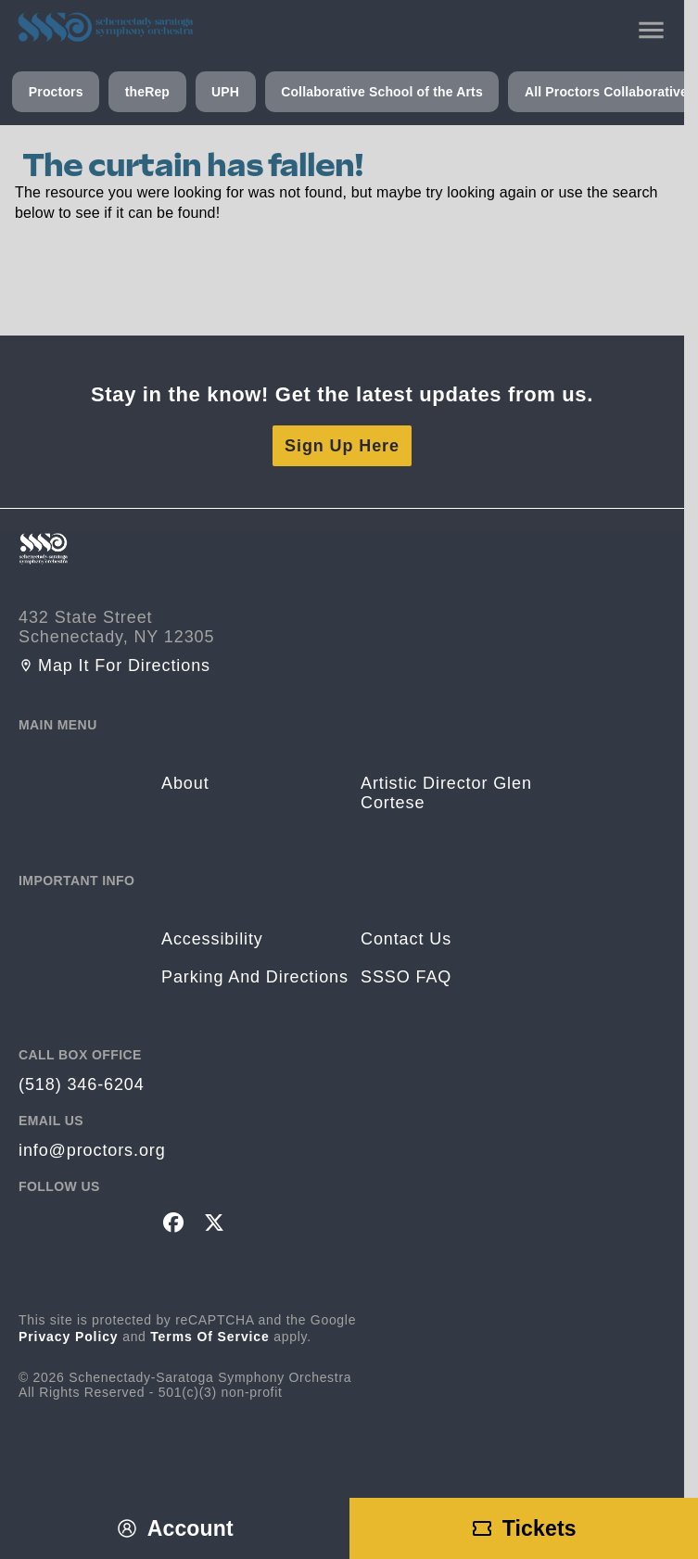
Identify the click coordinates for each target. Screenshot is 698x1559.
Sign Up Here (342, 446)
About (185, 783)
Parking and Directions (255, 977)
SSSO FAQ (406, 977)
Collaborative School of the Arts (382, 91)
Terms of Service (210, 1336)
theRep (147, 91)
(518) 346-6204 (82, 1084)
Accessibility (212, 939)
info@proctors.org (92, 1150)
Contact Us (406, 939)
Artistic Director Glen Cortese (446, 793)
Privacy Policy (69, 1336)
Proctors (56, 91)
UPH (225, 91)
